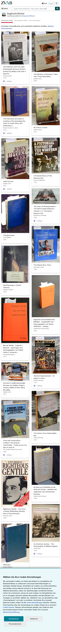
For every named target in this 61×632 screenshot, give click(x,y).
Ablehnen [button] (33, 619)
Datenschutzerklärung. (22, 612)
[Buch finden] (57, 8)
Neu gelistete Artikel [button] (20, 20)
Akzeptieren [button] (13, 619)
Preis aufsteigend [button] (33, 20)
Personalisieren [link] (15, 624)
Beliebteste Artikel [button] (6, 20)
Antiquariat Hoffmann (26, 16)
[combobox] (33, 8)
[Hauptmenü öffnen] (5, 8)
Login (51, 3)
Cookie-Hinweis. (31, 607)
